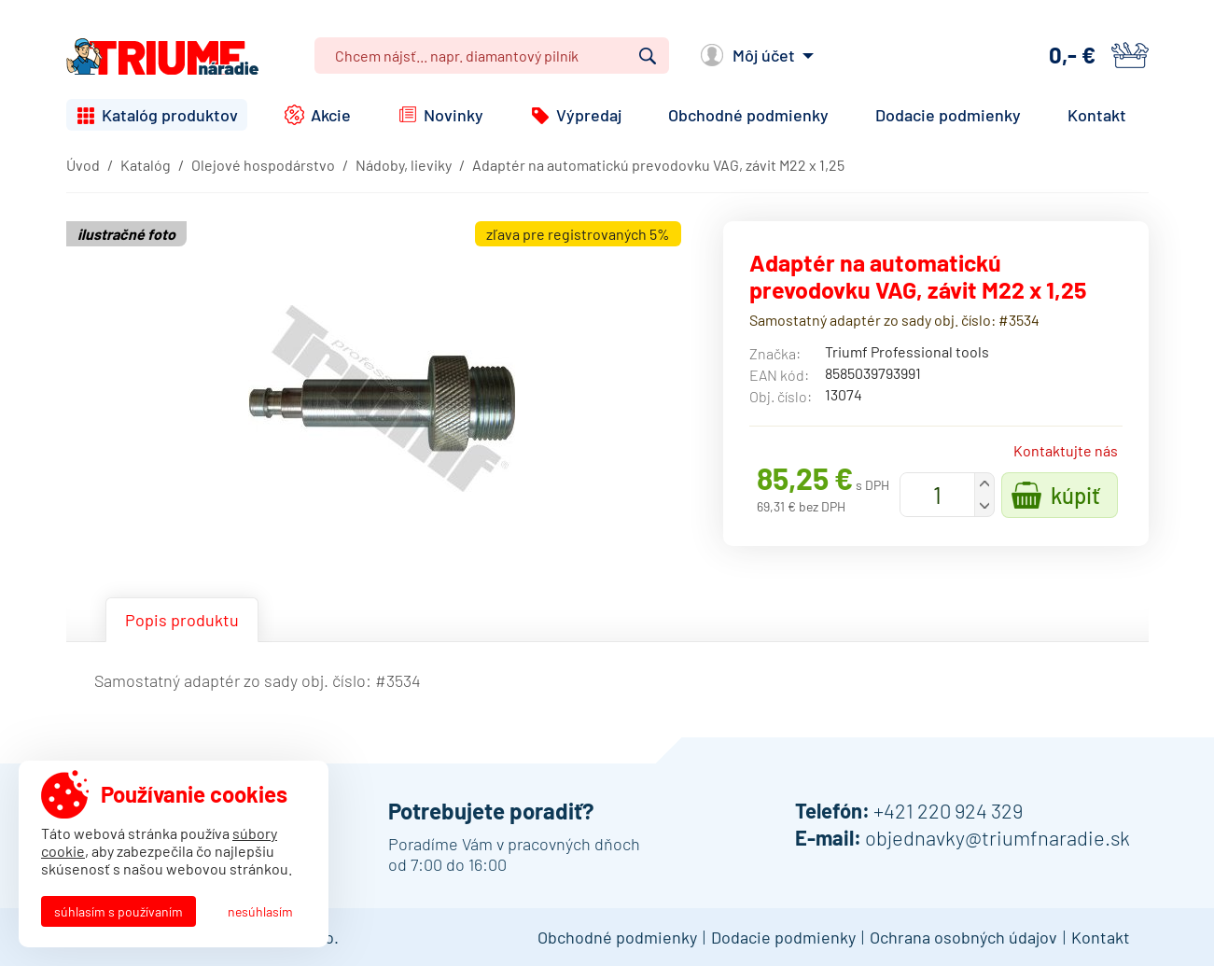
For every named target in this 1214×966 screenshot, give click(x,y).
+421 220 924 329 (948, 810)
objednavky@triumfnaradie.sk (997, 837)
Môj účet (764, 55)
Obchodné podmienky (748, 115)
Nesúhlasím (260, 911)
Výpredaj (588, 115)
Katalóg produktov (170, 115)
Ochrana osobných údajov (963, 937)
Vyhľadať (647, 56)
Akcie (331, 115)
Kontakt (1096, 115)
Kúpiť (1075, 495)
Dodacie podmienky (948, 115)
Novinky (453, 115)
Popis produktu (182, 619)
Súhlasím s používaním (118, 911)
